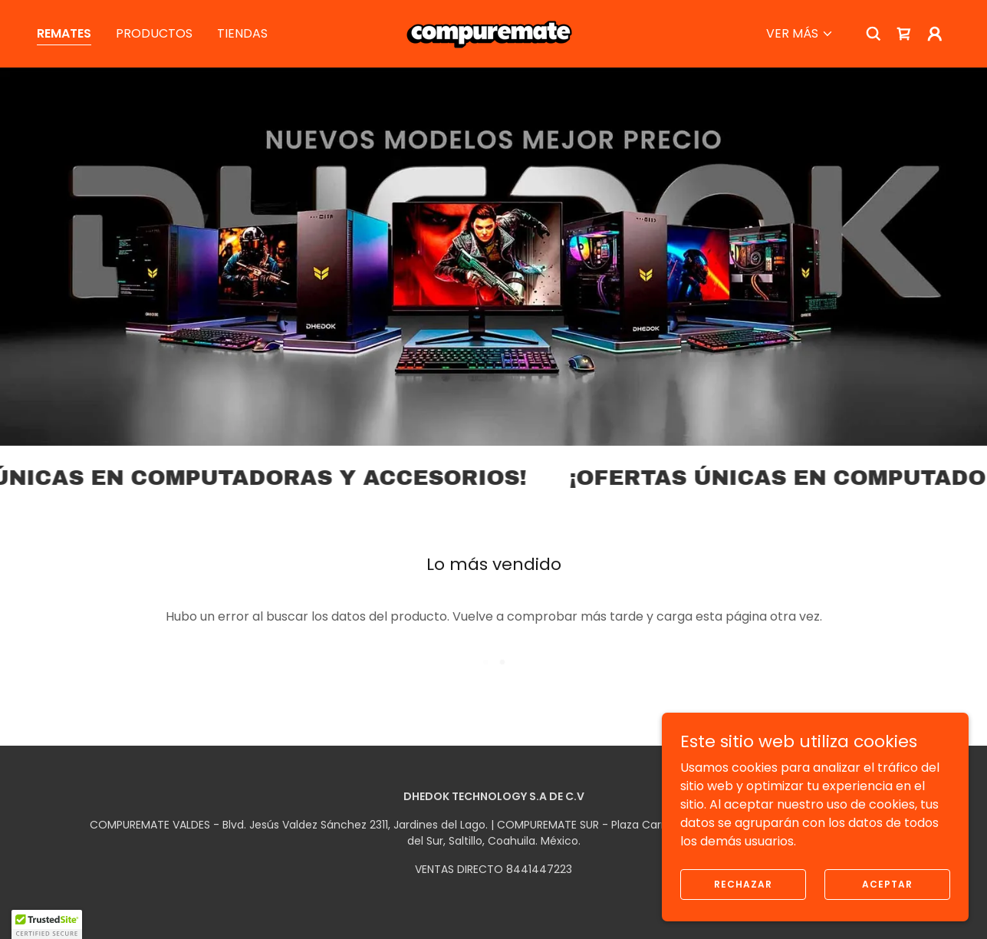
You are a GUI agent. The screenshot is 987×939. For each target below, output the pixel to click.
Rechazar (743, 883)
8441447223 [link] (539, 869)
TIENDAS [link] (242, 33)
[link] (493, 32)
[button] (800, 34)
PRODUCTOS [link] (154, 33)
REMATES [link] (64, 33)
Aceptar (887, 883)
